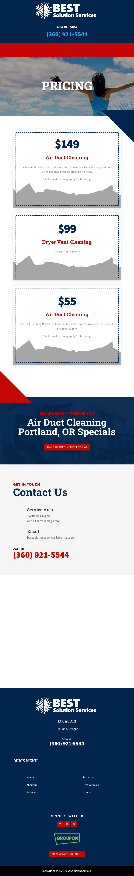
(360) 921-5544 (67, 34)
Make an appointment (67, 854)
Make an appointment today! (67, 447)
